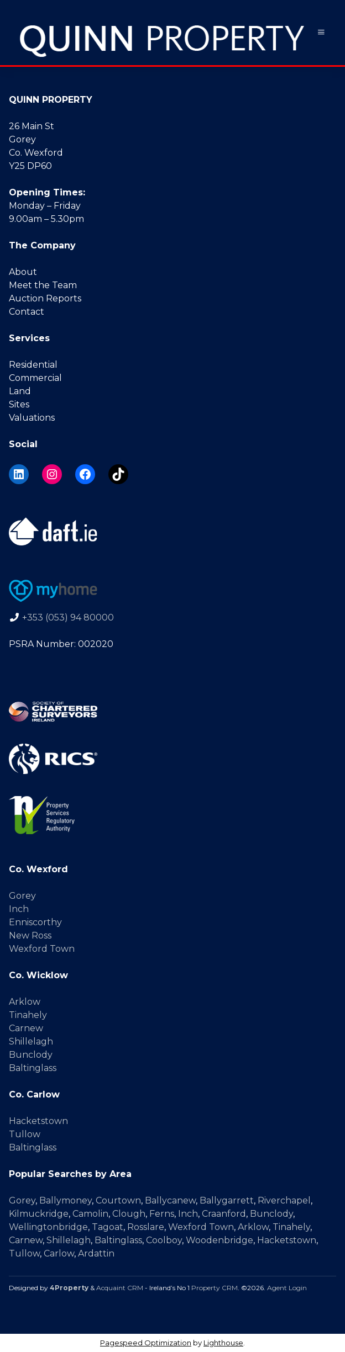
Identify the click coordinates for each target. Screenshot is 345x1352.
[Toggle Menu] (321, 32)
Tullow (24, 1134)
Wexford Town (42, 948)
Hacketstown (38, 1121)
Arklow (24, 1001)
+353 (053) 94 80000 (68, 617)
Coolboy (164, 1240)
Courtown (118, 1200)
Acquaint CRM (119, 1288)
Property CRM (214, 1288)
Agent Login (287, 1288)
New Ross (30, 935)
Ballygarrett (227, 1200)
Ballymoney (65, 1200)
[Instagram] (52, 474)
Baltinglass (32, 1068)
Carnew (26, 1028)
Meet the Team (43, 285)
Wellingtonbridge (48, 1227)
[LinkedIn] (19, 474)
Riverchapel (284, 1200)
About (23, 272)
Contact (26, 311)
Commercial (35, 378)
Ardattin (96, 1253)
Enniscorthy (35, 922)
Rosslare (145, 1227)
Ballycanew (170, 1200)
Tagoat (107, 1227)
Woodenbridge (219, 1240)
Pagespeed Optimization (145, 1342)
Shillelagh (31, 1041)
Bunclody (31, 1054)
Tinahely (28, 1015)
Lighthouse (223, 1342)
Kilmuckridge (39, 1213)
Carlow (59, 1253)
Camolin (90, 1213)
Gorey (22, 895)
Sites (19, 404)
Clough (128, 1213)
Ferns (161, 1213)
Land (20, 391)
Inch (19, 909)
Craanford (224, 1213)
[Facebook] (85, 474)
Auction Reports (45, 298)
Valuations (32, 417)
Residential (33, 364)
